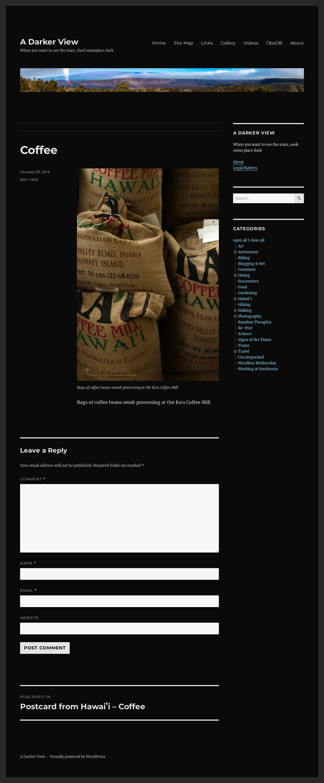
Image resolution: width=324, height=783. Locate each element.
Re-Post (245, 328)
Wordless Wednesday (257, 363)
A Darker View (49, 41)
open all (240, 240)
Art (241, 246)
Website (29, 617)
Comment (32, 479)
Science (245, 334)
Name (28, 563)
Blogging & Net (251, 263)
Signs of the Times (254, 339)
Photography (249, 316)
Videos (250, 43)
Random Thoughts (255, 322)
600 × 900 (29, 179)
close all (257, 240)
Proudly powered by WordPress (77, 756)
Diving (244, 275)
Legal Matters (245, 168)
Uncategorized (251, 357)
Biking (244, 258)
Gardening (247, 293)
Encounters (248, 281)
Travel (243, 351)
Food (242, 287)
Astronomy (248, 252)
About (297, 43)
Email (28, 590)
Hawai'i (245, 298)
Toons (244, 345)
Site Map (183, 43)
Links (207, 43)
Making (245, 310)
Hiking (244, 304)
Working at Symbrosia (258, 369)
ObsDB (274, 43)
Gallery (228, 43)
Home (159, 43)
